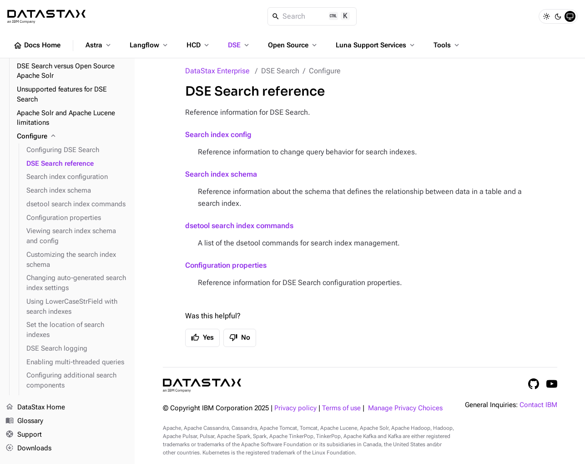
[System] (570, 16)
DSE (239, 45)
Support (23, 435)
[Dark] (558, 16)
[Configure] (72, 136)
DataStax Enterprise (217, 70)
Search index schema (221, 174)
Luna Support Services (376, 45)
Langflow (149, 45)
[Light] (546, 16)
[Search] (312, 16)
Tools (447, 45)
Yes (202, 337)
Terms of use (341, 408)
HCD (199, 45)
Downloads (28, 448)
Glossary (24, 421)
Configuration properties (226, 265)
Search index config (218, 134)
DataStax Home (35, 408)
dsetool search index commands (239, 225)
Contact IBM (538, 405)
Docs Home (37, 45)
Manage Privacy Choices (405, 408)
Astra (99, 45)
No (239, 337)
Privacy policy (295, 408)
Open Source (293, 45)
